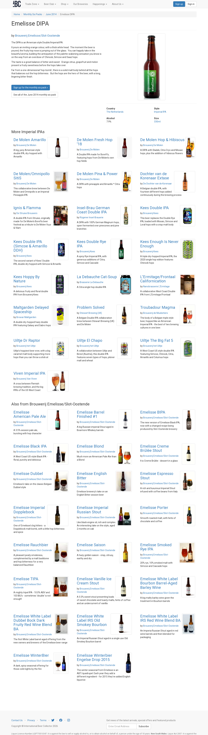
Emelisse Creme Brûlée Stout (154, 448)
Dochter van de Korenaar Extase (154, 176)
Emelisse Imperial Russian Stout (92, 509)
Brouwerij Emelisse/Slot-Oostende (37, 35)
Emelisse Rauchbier (30, 545)
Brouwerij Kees (150, 213)
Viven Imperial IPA (29, 373)
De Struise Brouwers (26, 213)
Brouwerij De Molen (26, 145)
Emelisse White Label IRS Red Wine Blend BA (160, 618)
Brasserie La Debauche (91, 282)
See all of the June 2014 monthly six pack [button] (34, 94)
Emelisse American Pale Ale (29, 414)
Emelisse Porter (154, 507)
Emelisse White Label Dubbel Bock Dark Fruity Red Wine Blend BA (32, 622)
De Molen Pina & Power (97, 174)
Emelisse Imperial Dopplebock (29, 509)
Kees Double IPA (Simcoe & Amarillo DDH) (30, 246)
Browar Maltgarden (26, 317)
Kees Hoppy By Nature (26, 279)
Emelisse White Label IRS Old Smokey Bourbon (92, 620)
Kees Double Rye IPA (91, 243)
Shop (64, 4)
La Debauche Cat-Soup (97, 277)
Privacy (31, 720)
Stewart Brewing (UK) (91, 313)
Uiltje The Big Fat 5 (156, 340)
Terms (43, 720)
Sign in (191, 4)
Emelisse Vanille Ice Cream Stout (94, 581)
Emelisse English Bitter (92, 475)
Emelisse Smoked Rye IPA (156, 547)
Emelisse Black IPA (30, 446)
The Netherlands (115, 112)
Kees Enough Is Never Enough (159, 243)
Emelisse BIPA (152, 412)
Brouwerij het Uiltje (26, 346)
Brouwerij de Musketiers (155, 313)
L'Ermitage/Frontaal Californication (157, 279)
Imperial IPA (160, 112)
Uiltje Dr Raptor (26, 340)
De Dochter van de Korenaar (157, 183)
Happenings (100, 4)
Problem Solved (90, 307)
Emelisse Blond (90, 446)
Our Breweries (80, 4)
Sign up (179, 4)
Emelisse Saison (91, 545)
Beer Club (50, 4)
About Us (118, 4)
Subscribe (144, 726)
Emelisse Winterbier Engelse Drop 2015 (94, 657)
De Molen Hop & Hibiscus (162, 140)
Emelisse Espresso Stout (156, 475)
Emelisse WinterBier (31, 655)
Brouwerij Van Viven (26, 378)
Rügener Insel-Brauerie (91, 217)
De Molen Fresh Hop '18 (94, 142)
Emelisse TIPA (25, 579)
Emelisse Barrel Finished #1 (90, 414)
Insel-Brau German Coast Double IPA (93, 210)
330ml (157, 121)
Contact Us (17, 720)
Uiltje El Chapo (89, 340)
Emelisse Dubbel (28, 473)
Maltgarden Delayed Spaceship (31, 309)
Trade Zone (32, 4)
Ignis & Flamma (27, 208)
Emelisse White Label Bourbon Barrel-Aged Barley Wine (159, 583)
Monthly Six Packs (33, 14)
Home (17, 14)
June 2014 (51, 14)
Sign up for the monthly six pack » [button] (30, 87)
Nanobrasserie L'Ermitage (156, 286)
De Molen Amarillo (29, 140)
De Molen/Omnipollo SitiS (31, 176)
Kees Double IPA (154, 208)
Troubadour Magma (157, 307)
